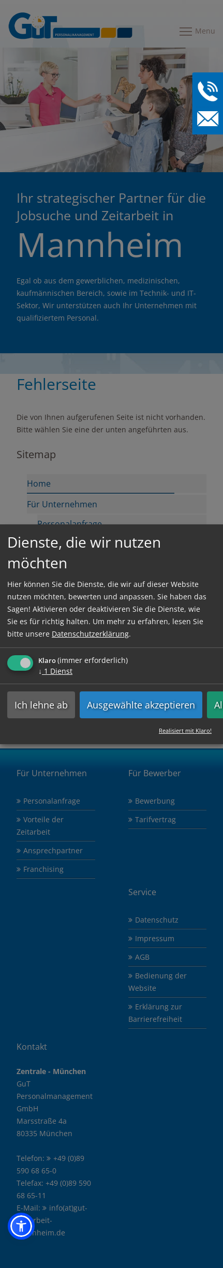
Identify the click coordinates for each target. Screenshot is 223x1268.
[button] (21, 1226)
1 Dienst (55, 670)
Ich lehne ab (41, 704)
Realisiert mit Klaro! (185, 730)
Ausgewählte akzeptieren (141, 704)
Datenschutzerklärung (90, 633)
